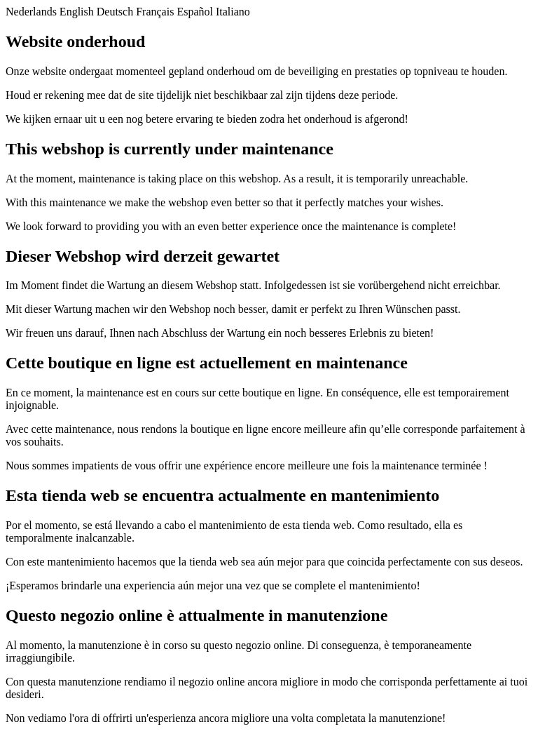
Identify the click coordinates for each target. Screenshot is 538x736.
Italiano (233, 12)
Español (195, 12)
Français (155, 12)
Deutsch (115, 12)
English (77, 12)
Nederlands (31, 12)
